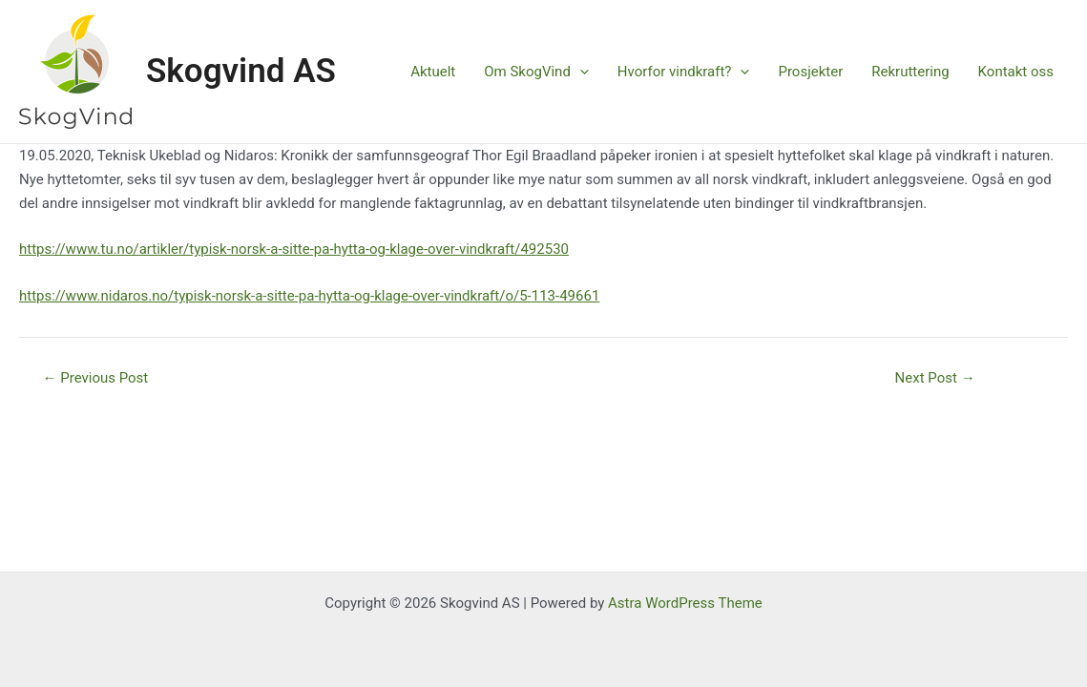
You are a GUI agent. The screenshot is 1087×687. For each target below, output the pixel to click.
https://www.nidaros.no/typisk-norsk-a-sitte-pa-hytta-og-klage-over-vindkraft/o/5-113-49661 (309, 295)
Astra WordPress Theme (685, 603)
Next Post (935, 378)
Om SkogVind (536, 71)
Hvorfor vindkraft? (683, 71)
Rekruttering (910, 71)
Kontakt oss (1016, 71)
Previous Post (96, 378)
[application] (580, 71)
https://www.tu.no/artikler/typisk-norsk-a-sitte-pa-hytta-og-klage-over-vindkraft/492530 (294, 249)
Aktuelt (432, 71)
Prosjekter (810, 71)
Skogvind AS (241, 71)
